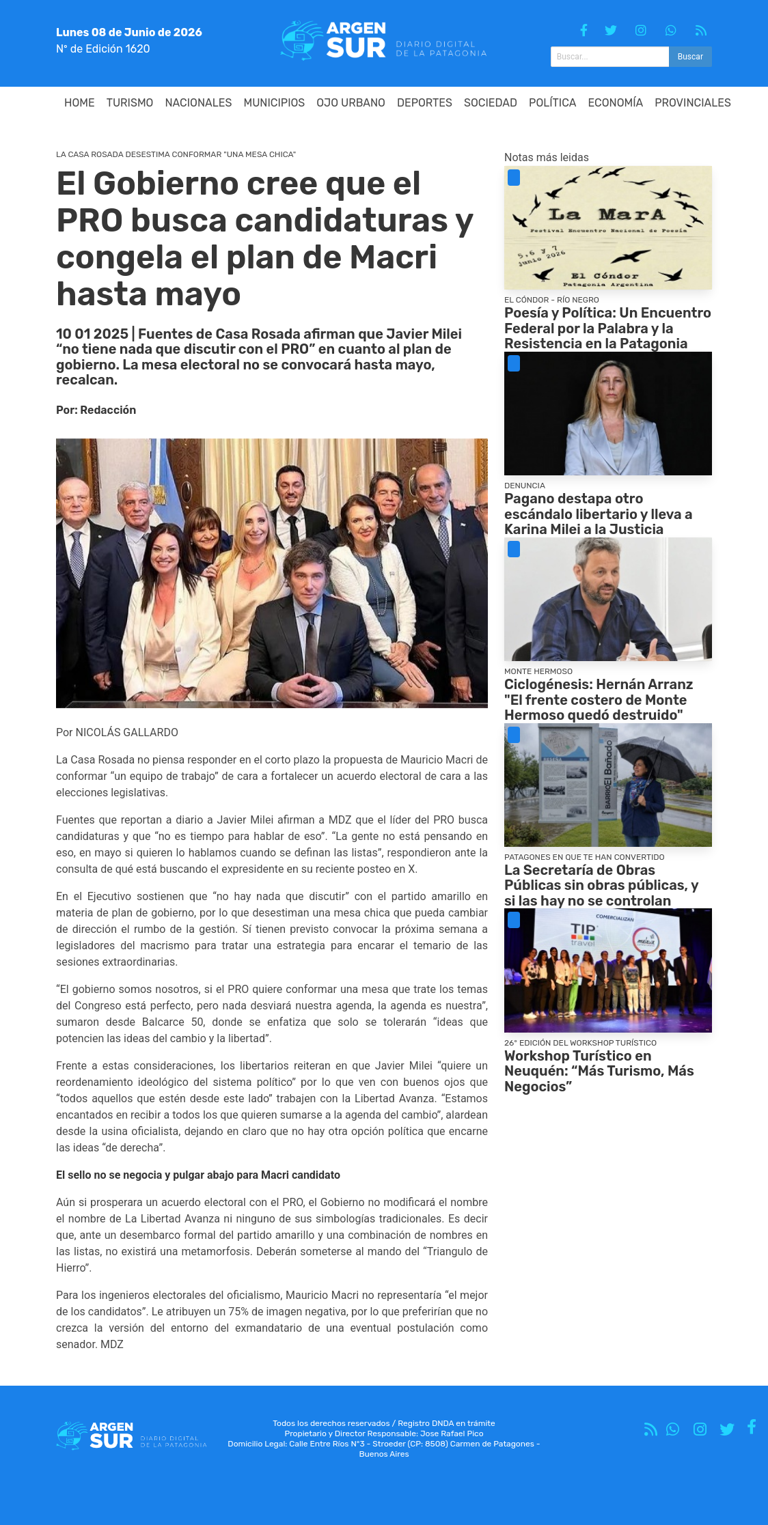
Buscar (690, 56)
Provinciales (693, 102)
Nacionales (198, 102)
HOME (79, 102)
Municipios (274, 102)
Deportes (424, 102)
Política (552, 102)
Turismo (130, 102)
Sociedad (490, 102)
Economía (616, 102)
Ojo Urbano (350, 102)
